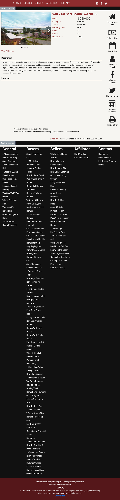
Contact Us (103, 154)
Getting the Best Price (60, 257)
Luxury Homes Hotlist (35, 317)
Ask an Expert (8, 221)
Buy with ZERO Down (35, 250)
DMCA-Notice (80, 154)
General (9, 149)
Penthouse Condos (34, 232)
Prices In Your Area (58, 214)
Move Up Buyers (33, 204)
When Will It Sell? (57, 243)
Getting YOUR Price (58, 260)
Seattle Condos (33, 459)
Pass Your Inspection (59, 218)
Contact (65, 3)
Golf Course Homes (35, 228)
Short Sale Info (8, 161)
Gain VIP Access (9, 225)
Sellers (39, 3)
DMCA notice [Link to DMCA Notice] (60, 496)
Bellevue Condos (33, 463)
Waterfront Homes (34, 200)
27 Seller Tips (56, 228)
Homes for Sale (33, 243)
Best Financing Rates (35, 296)
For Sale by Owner (58, 232)
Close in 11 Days (33, 353)
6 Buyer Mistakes (34, 268)
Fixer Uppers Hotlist (35, 342)
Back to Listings (7, 8)
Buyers (28, 3)
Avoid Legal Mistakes (59, 253)
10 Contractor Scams (35, 452)
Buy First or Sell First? (59, 246)
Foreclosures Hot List (35, 239)
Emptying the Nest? (59, 250)
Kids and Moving (57, 268)
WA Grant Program (34, 381)
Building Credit (32, 356)
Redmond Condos (34, 456)
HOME (17, 3)
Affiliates (51, 3)
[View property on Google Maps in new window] (51, 102)
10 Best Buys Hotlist (35, 307)
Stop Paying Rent (34, 246)
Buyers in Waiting (58, 189)
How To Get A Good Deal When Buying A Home (35, 179)
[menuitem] (16, 3)
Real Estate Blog (9, 157)
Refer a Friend (104, 157)
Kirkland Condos (33, 466)
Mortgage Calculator (35, 278)
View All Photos (7, 51)
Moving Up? (31, 253)
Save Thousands (33, 264)
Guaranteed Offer (82, 157)
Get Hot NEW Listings (35, 236)
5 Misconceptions (10, 154)
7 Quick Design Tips (35, 413)
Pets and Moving (57, 264)
